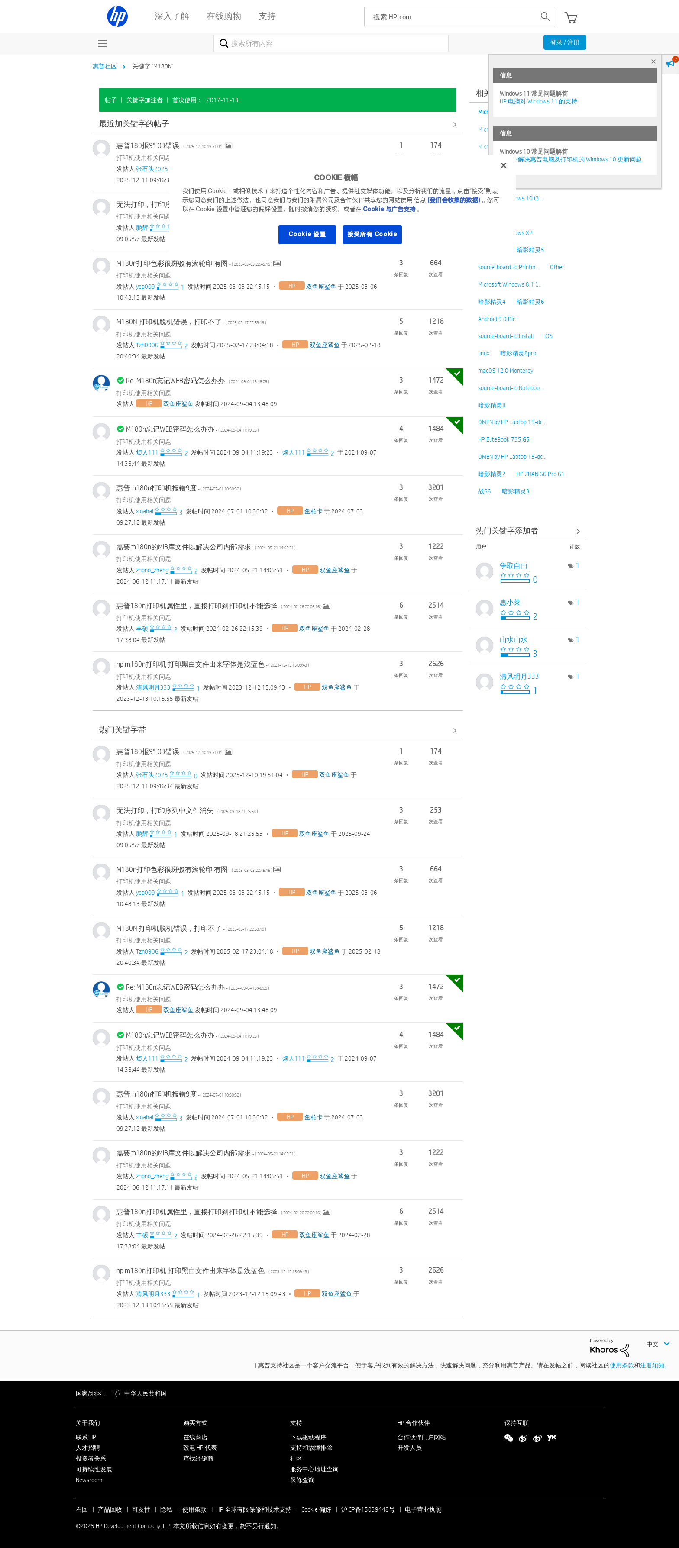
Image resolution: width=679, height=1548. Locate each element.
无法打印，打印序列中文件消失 (187, 810)
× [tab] (653, 61)
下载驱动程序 (308, 1437)
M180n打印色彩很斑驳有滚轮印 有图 (194, 263)
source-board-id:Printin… (508, 267)
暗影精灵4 (492, 302)
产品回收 (110, 1509)
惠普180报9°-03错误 (170, 145)
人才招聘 (88, 1447)
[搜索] (331, 43)
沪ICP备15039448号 (368, 1509)
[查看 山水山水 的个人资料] (513, 639)
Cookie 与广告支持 (389, 209)
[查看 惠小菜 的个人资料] (510, 602)
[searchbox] (450, 16)
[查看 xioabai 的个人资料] (144, 511)
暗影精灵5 (530, 250)
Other (557, 267)
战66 (484, 491)
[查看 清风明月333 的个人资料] (153, 687)
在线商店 (195, 1437)
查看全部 (278, 124)
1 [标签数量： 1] (578, 565)
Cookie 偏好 (316, 1509)
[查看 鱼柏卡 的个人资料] (313, 511)
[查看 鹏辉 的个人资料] (142, 228)
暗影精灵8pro (518, 353)
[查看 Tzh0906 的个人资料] (147, 345)
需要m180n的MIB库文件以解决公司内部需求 (206, 546)
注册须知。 (655, 1365)
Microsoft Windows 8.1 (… (509, 284)
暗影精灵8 (492, 405)
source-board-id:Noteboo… (510, 388)
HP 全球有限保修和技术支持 (254, 1509)
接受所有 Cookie (372, 234)
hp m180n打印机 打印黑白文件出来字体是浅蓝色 (212, 664)
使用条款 (622, 1365)
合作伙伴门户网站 (422, 1437)
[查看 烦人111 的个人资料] (147, 452)
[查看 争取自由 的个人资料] (513, 565)
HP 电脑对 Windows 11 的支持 (538, 101)
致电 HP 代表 (200, 1447)
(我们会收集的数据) (453, 200)
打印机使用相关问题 (143, 157)
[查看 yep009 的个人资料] (145, 286)
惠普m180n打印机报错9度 (178, 488)
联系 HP (86, 1437)
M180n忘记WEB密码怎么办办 (192, 429)
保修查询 (302, 1480)
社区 (296, 1458)
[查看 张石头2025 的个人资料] (152, 169)
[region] (342, 205)
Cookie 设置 (307, 234)
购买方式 (195, 1423)
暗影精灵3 (516, 491)
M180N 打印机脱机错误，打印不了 (191, 321)
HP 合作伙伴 (414, 1423)
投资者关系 (91, 1458)
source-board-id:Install (506, 336)
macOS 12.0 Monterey (505, 370)
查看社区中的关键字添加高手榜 (527, 531)
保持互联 (516, 1423)
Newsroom (89, 1480)
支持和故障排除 (311, 1447)
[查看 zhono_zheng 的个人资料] (152, 570)
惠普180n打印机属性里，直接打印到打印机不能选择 (219, 605)
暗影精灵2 (492, 474)
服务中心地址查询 (314, 1469)
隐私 (166, 1509)
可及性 (141, 1509)
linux (483, 353)
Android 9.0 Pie (497, 319)
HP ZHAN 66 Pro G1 (541, 474)
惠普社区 (105, 66)
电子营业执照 (423, 1509)
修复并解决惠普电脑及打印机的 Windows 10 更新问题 (571, 159)
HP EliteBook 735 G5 (504, 439)
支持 (296, 1423)
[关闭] (503, 165)
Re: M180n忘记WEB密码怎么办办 (197, 380)
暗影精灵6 (530, 302)
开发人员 (410, 1447)
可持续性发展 (94, 1469)
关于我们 (88, 1423)
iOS (548, 336)
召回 (82, 1509)
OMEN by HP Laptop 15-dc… (512, 422)
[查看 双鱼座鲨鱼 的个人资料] (321, 286)
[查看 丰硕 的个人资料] (142, 628)
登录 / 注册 (564, 42)
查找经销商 (198, 1458)
